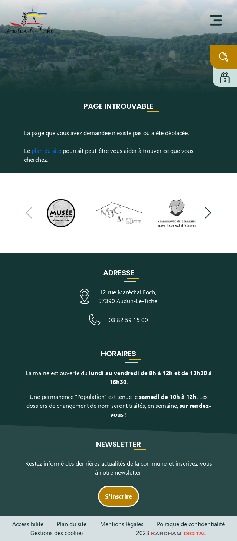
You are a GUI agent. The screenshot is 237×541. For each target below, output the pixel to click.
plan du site (46, 150)
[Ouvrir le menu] (216, 20)
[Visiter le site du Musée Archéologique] (60, 213)
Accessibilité (27, 524)
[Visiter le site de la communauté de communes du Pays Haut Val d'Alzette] (177, 213)
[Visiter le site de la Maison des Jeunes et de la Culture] (118, 212)
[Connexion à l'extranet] (225, 76)
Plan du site (71, 524)
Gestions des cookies (57, 533)
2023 (171, 533)
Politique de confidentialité (191, 524)
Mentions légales (122, 524)
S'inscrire (118, 496)
